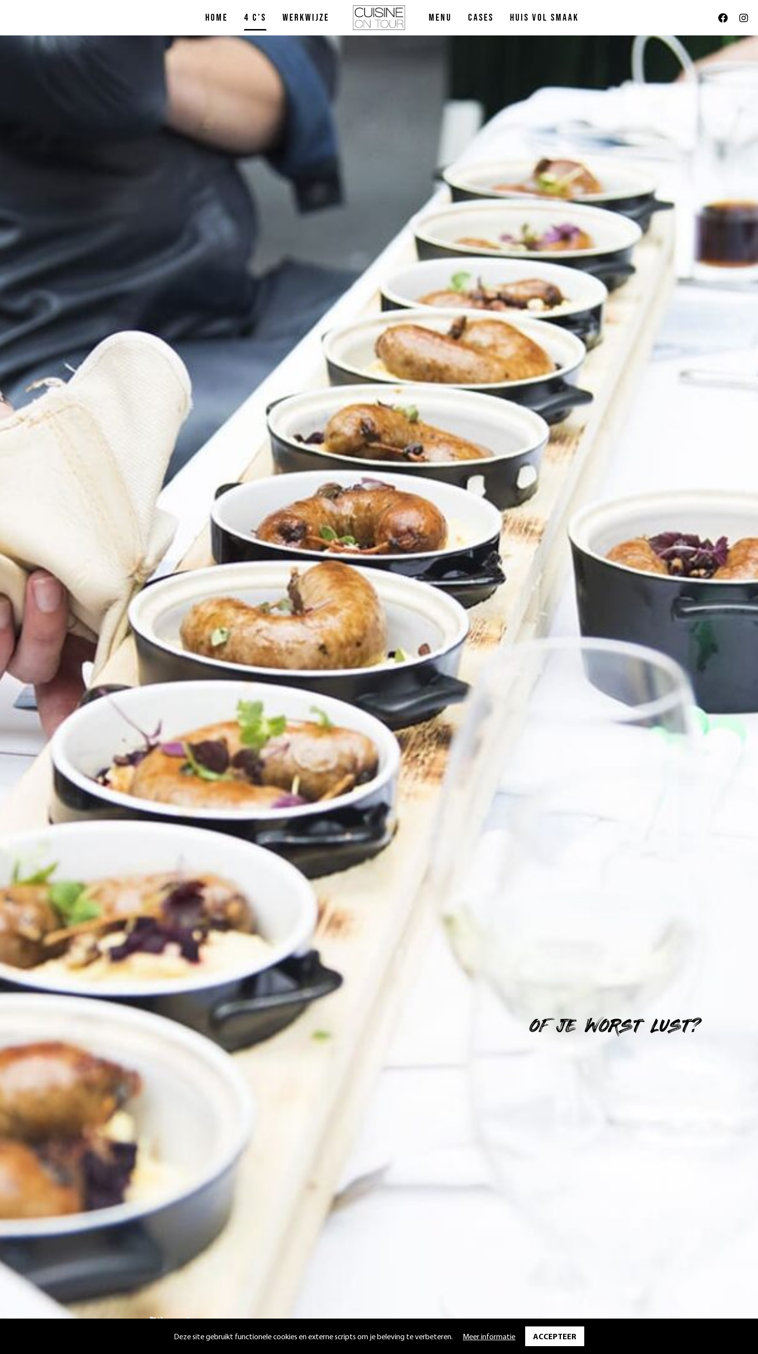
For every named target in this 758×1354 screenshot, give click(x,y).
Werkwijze (306, 18)
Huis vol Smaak (544, 18)
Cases (481, 18)
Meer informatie (489, 1336)
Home (216, 18)
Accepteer (554, 1336)
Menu (440, 18)
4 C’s (255, 18)
